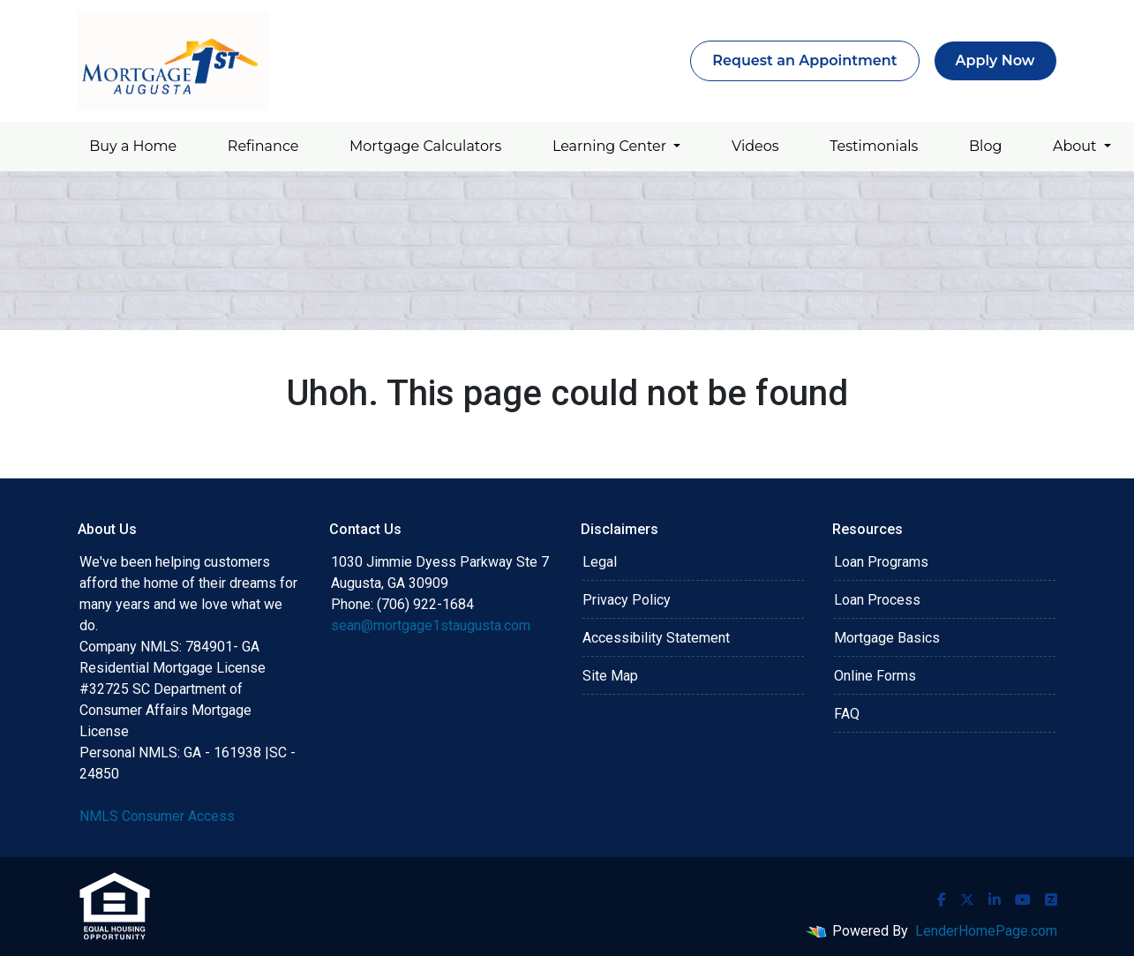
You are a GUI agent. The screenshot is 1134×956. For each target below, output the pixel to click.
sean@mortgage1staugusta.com (430, 625)
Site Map (610, 675)
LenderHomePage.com (986, 930)
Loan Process (877, 599)
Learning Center (611, 146)
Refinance (263, 146)
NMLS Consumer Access (157, 816)
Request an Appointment (804, 60)
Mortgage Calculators (425, 146)
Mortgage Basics (887, 637)
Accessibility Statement (656, 637)
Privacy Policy (626, 599)
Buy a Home (132, 146)
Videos (755, 146)
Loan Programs (881, 561)
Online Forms (875, 675)
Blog (985, 146)
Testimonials (874, 146)
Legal (599, 561)
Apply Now (995, 60)
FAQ (847, 713)
